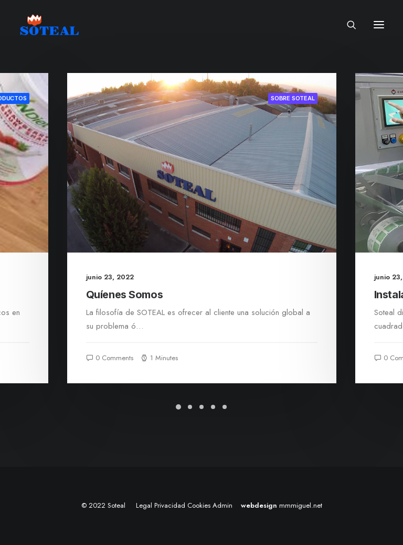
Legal (144, 505)
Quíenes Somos (124, 294)
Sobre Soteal (292, 98)
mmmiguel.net (300, 505)
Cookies (198, 505)
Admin (222, 505)
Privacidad (169, 505)
